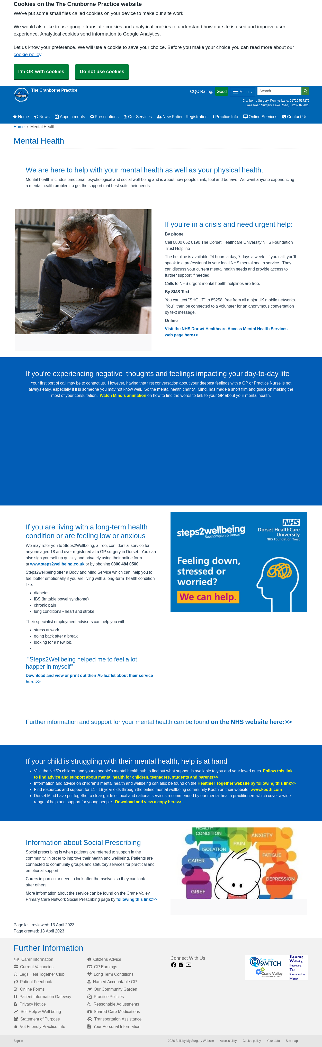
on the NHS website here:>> (251, 722)
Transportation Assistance (114, 1019)
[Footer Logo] (276, 967)
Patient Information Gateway (42, 996)
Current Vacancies (33, 967)
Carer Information (33, 959)
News (42, 117)
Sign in (18, 1040)
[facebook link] (174, 965)
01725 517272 (299, 100)
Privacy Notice (30, 1004)
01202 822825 (299, 105)
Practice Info (225, 117)
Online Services (260, 117)
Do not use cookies (102, 71)
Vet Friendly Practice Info (39, 1026)
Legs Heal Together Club (39, 974)
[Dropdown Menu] (242, 91)
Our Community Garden (112, 989)
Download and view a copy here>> (148, 802)
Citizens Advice (104, 959)
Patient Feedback (33, 982)
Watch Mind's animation (123, 395)
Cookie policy (252, 1040)
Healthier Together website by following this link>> (247, 783)
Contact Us (294, 117)
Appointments (70, 117)
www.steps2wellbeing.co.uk (57, 564)
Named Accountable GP (112, 982)
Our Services (138, 117)
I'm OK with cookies (41, 71)
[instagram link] (181, 965)
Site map (292, 1040)
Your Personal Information (114, 1026)
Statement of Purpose (37, 1019)
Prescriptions (104, 117)
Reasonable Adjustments (113, 1004)
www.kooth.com (266, 789)
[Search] (279, 91)
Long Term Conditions (110, 974)
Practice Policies (105, 996)
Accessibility (228, 1040)
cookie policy (27, 54)
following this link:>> (137, 899)
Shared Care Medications (113, 1011)
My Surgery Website (200, 1040)
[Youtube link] (188, 965)
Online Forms (29, 989)
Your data (273, 1040)
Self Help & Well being (37, 1011)
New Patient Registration (182, 117)
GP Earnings (102, 967)
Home (21, 117)
